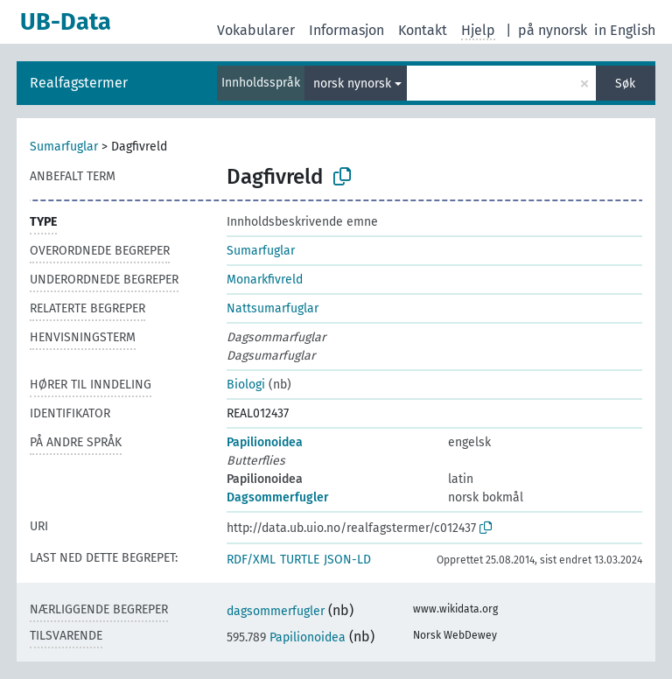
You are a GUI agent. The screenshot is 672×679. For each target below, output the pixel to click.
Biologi (246, 384)
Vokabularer (256, 30)
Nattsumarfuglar (272, 308)
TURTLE (299, 559)
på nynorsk (552, 30)
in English (624, 30)
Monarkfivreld (265, 279)
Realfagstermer (79, 82)
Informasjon (346, 30)
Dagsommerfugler (278, 497)
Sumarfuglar (64, 146)
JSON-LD (347, 559)
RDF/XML (251, 559)
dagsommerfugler (276, 611)
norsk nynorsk (352, 83)
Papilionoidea (265, 442)
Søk (625, 83)
